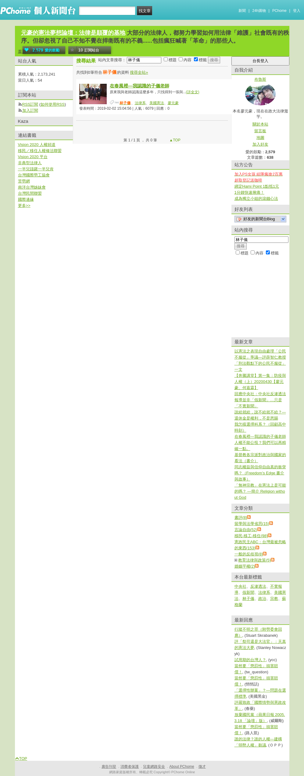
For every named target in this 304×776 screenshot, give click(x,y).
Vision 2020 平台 (33, 156)
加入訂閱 (30, 110)
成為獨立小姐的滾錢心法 (256, 198)
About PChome (181, 766)
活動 (34, 51)
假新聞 (248, 592)
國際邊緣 (26, 199)
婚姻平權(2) (244, 566)
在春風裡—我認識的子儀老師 (139, 85)
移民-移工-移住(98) (251, 535)
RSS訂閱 (30, 104)
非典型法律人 (30, 163)
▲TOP (174, 140)
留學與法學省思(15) (251, 523)
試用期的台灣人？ (250, 659)
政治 (262, 598)
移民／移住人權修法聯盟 (40, 150)
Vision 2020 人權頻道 (36, 144)
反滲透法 (258, 586)
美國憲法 (156, 103)
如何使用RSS (53, 104)
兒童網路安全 (154, 766)
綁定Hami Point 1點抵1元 (256, 186)
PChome (279, 11)
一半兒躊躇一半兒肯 (36, 169)
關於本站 (260, 124)
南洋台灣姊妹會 (32, 187)
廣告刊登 (109, 766)
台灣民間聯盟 (30, 193)
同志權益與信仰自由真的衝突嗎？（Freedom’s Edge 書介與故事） (260, 473)
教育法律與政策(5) (254, 560)
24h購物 (259, 11)
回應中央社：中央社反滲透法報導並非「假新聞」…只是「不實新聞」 (260, 400)
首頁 (22, 51)
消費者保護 (129, 766)
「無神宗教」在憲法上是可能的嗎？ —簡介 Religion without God (260, 491)
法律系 (140, 103)
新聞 (242, 11)
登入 (296, 11)
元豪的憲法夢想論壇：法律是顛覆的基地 (73, 33)
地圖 (260, 137)
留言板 (260, 131)
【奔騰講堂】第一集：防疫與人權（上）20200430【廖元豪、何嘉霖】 (260, 381)
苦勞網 (24, 181)
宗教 (274, 598)
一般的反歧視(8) (248, 554)
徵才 (202, 766)
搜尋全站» (139, 72)
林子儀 (248, 598)
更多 (24, 205)
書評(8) (240, 517)
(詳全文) (192, 92)
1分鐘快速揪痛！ (249, 192)
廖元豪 (173, 103)
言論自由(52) (245, 529)
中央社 (240, 586)
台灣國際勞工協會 (34, 175)
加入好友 (260, 144)
